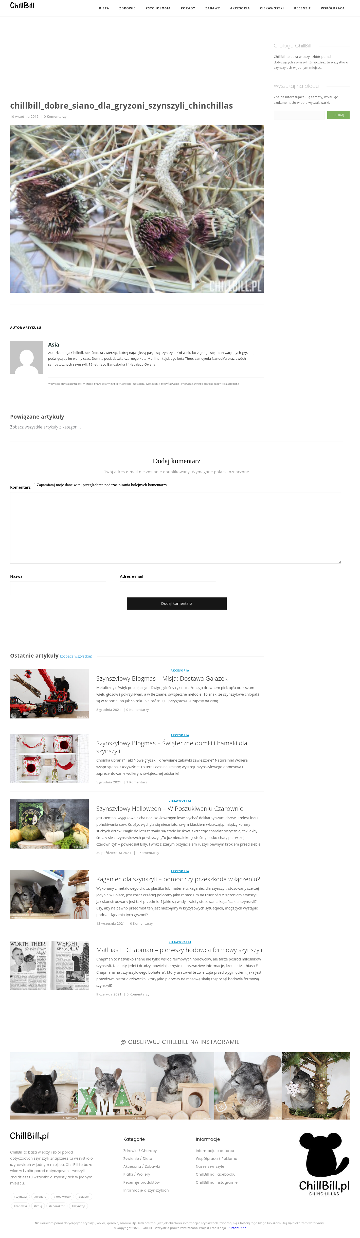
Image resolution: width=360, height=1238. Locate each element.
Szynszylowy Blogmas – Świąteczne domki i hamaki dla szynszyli (171, 747)
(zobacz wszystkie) (76, 656)
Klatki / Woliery (136, 1174)
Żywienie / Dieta (137, 1158)
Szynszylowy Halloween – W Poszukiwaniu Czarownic (169, 808)
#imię (38, 1206)
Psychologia (158, 8)
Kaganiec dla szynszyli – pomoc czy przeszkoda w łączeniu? (178, 879)
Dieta (104, 8)
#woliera (40, 1196)
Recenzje (302, 8)
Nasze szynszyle (210, 1166)
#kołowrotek (62, 1196)
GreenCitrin (237, 1228)
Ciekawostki (272, 8)
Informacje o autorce (215, 1150)
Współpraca (333, 8)
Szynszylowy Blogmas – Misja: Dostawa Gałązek (161, 678)
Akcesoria (240, 8)
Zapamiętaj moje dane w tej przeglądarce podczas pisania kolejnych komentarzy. (102, 485)
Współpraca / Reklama (217, 1158)
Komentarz (20, 487)
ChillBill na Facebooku (216, 1174)
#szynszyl (20, 1196)
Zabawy (212, 8)
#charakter (57, 1206)
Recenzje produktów (141, 1182)
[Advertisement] (137, 55)
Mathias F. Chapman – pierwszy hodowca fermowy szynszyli (179, 950)
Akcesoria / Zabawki (141, 1166)
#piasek (83, 1196)
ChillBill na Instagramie (217, 1182)
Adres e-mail (131, 576)
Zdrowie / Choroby (140, 1150)
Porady (188, 8)
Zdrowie (127, 8)
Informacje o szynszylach (146, 1190)
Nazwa (16, 576)
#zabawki (20, 1206)
